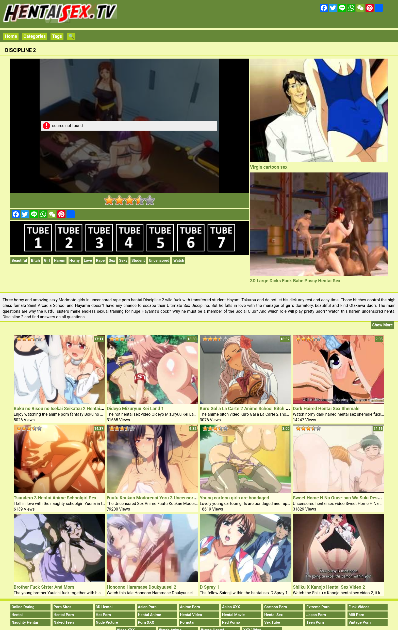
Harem (59, 260)
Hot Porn (103, 614)
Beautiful (19, 260)
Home (11, 36)
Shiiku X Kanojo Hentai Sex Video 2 (329, 587)
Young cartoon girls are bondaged (234, 497)
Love (88, 260)
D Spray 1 (209, 587)
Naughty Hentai (24, 622)
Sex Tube (272, 622)
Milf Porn (356, 614)
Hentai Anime (149, 614)
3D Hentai (104, 607)
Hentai (17, 614)
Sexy (123, 260)
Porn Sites (62, 607)
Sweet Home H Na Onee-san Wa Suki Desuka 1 (341, 497)
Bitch (35, 260)
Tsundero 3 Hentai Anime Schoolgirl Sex (55, 497)
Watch (178, 260)
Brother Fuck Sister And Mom (44, 587)
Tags (57, 36)
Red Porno (231, 622)
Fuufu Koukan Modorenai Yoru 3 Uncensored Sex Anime (164, 497)
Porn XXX (146, 622)
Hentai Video (191, 614)
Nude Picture (107, 622)
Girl (47, 260)
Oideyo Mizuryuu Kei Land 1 (135, 408)
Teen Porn (315, 622)
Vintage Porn (360, 622)
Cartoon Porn (275, 607)
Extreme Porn (317, 607)
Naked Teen (64, 622)
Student (138, 260)
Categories (34, 36)
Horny (75, 260)
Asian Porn (147, 607)
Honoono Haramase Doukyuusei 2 (141, 587)
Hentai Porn (64, 614)
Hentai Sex (273, 614)
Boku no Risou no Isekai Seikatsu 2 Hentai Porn (62, 408)
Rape (100, 260)
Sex (112, 260)
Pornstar (187, 622)
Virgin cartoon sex (268, 167)
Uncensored (159, 260)
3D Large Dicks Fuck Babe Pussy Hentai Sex (295, 280)
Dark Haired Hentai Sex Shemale (326, 408)
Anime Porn (190, 607)
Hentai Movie (233, 614)
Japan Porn (316, 614)
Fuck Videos (359, 607)
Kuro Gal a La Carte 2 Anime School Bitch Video (248, 408)
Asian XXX (231, 607)
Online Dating (23, 607)
